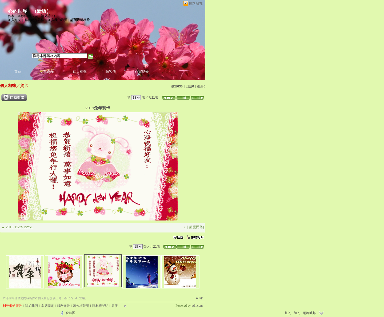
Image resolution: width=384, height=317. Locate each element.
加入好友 (14, 20)
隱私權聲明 (100, 306)
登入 (288, 313)
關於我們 (31, 306)
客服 (114, 306)
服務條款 (63, 306)
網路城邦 (196, 4)
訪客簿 (111, 72)
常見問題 (47, 306)
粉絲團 (70, 313)
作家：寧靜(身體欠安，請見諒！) (31, 16)
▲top (199, 297)
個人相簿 (80, 72)
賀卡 (24, 85)
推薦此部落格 (34, 20)
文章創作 (47, 72)
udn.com (197, 305)
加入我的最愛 (57, 20)
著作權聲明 (81, 306)
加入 (297, 313)
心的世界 (17, 11)
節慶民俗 (196, 227)
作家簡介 (142, 72)
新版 (41, 11)
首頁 (17, 72)
